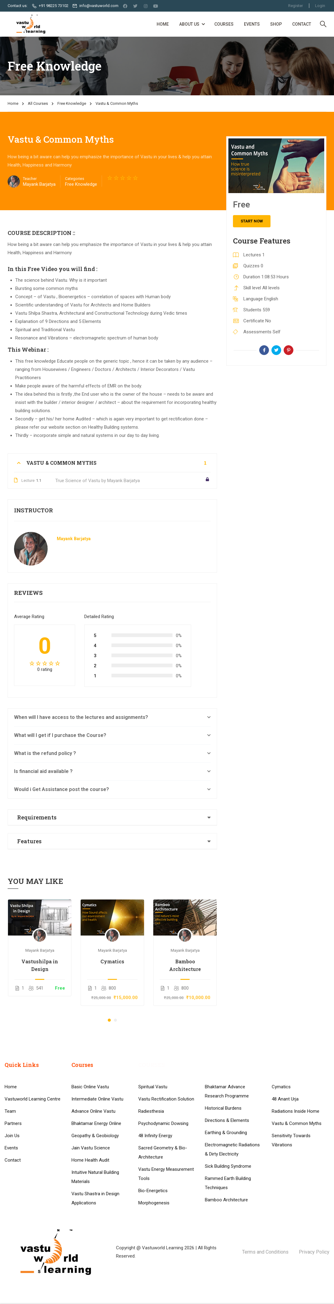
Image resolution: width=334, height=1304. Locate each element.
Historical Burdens (223, 1163)
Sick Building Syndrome (228, 1221)
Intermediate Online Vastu (97, 1154)
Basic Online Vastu (90, 1142)
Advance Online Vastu (93, 1166)
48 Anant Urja (285, 1154)
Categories (74, 178)
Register (295, 5)
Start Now (252, 221)
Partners (13, 1178)
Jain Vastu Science (90, 1203)
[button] (109, 1020)
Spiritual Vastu (152, 1142)
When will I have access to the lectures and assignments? (81, 717)
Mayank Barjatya (74, 539)
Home (163, 24)
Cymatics (112, 961)
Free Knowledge (71, 103)
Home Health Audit (90, 1215)
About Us (189, 24)
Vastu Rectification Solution (166, 1154)
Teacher (30, 178)
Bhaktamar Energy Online (96, 1178)
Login (320, 5)
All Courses (38, 103)
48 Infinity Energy (155, 1190)
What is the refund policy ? (45, 753)
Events (252, 24)
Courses (224, 24)
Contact (301, 24)
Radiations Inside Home (295, 1166)
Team (10, 1166)
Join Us (12, 1190)
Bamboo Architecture (185, 965)
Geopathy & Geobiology (95, 1190)
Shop (276, 24)
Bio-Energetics (153, 1245)
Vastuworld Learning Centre (32, 1154)
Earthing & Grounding (226, 1187)
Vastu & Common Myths (296, 1178)
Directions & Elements (227, 1175)
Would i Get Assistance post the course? (61, 790)
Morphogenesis (153, 1258)
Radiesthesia (151, 1166)
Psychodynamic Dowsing (163, 1178)
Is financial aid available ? (43, 772)
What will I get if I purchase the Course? (60, 735)
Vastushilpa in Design (39, 965)
